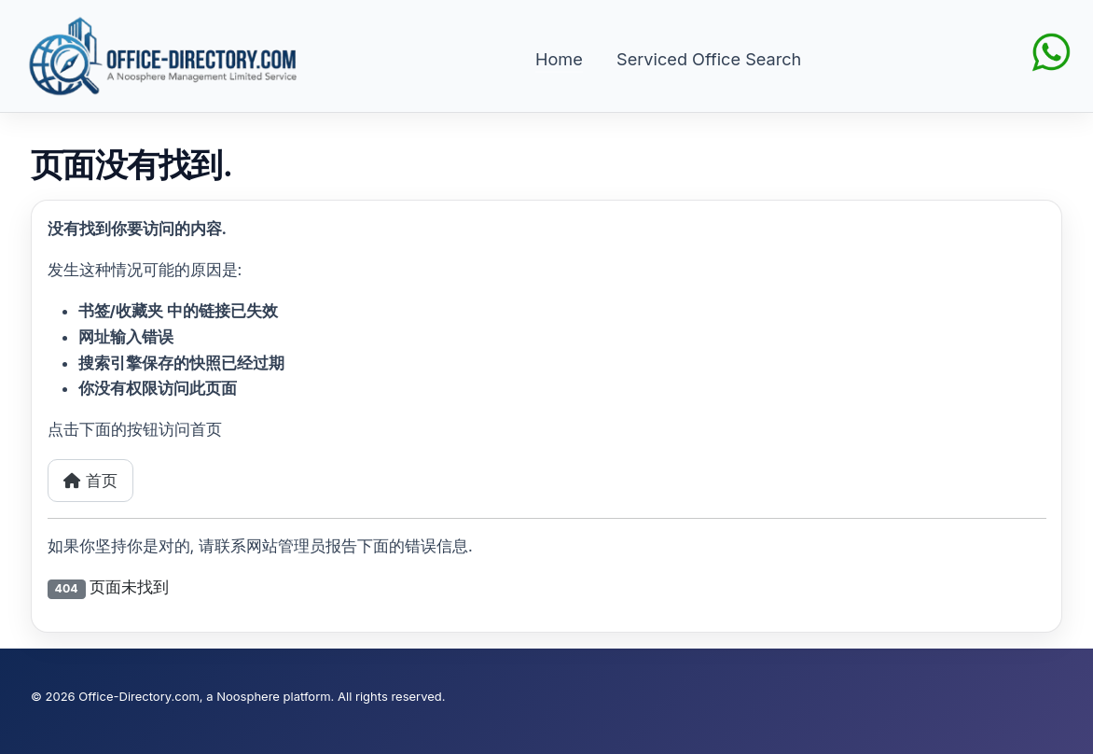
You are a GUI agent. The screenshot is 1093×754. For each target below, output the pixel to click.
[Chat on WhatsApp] (1051, 50)
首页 (90, 480)
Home (559, 59)
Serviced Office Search (708, 59)
